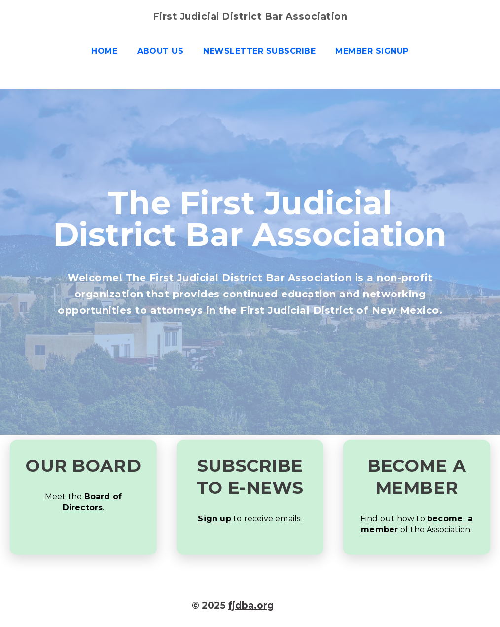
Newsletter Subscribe (259, 51)
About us (160, 51)
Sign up (214, 518)
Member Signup (372, 51)
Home (104, 51)
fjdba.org (251, 605)
